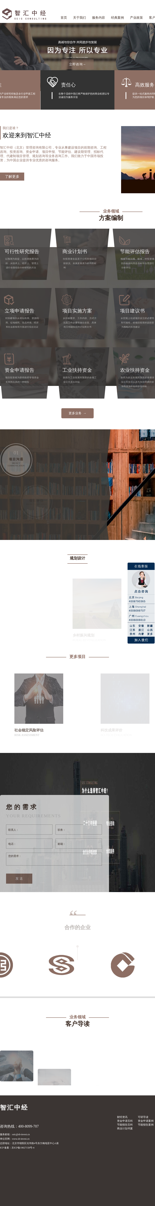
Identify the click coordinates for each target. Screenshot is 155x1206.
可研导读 (143, 1117)
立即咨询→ (77, 64)
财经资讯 (122, 1117)
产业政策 (136, 17)
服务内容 (98, 17)
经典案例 (117, 17)
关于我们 (79, 17)
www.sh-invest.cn (20, 1138)
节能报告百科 (125, 1124)
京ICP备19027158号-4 (23, 1147)
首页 (64, 17)
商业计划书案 (125, 1128)
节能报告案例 (146, 1124)
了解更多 (12, 177)
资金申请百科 (125, 1120)
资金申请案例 (146, 1120)
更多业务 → (77, 413)
